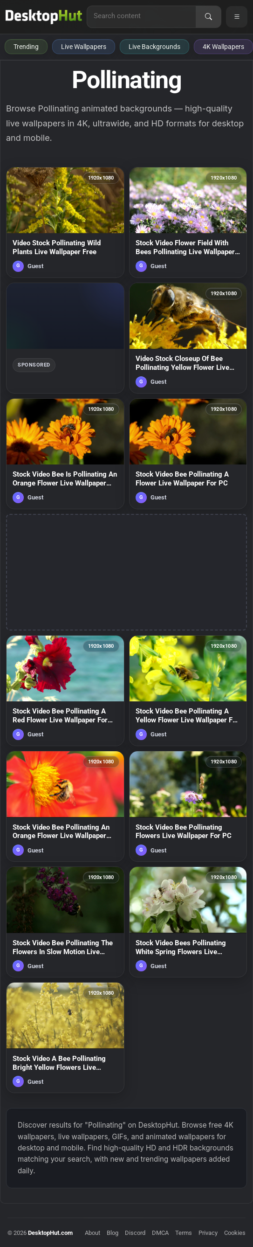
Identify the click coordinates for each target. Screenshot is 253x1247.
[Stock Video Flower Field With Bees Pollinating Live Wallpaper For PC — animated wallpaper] (188, 222)
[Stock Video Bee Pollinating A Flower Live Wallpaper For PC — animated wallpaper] (188, 454)
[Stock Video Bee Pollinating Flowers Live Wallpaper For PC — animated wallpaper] (188, 806)
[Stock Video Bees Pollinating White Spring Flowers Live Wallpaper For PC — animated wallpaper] (188, 922)
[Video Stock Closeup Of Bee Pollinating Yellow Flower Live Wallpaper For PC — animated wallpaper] (188, 338)
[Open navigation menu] (236, 17)
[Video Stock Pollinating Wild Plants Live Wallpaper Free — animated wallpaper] (65, 222)
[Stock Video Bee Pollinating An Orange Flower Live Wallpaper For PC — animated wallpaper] (65, 806)
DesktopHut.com (50, 1232)
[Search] (208, 17)
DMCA (160, 1232)
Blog (112, 1232)
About (92, 1232)
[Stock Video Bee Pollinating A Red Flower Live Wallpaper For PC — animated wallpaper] (65, 691)
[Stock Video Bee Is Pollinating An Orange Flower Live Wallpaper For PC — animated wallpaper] (65, 454)
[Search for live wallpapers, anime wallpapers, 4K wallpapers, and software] (141, 16)
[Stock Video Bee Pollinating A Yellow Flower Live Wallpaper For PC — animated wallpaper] (188, 691)
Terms (183, 1232)
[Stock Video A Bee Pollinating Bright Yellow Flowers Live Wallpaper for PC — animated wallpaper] (65, 1038)
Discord (135, 1232)
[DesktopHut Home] (44, 16)
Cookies (235, 1232)
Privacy (208, 1232)
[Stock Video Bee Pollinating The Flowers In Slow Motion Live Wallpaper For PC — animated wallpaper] (65, 922)
